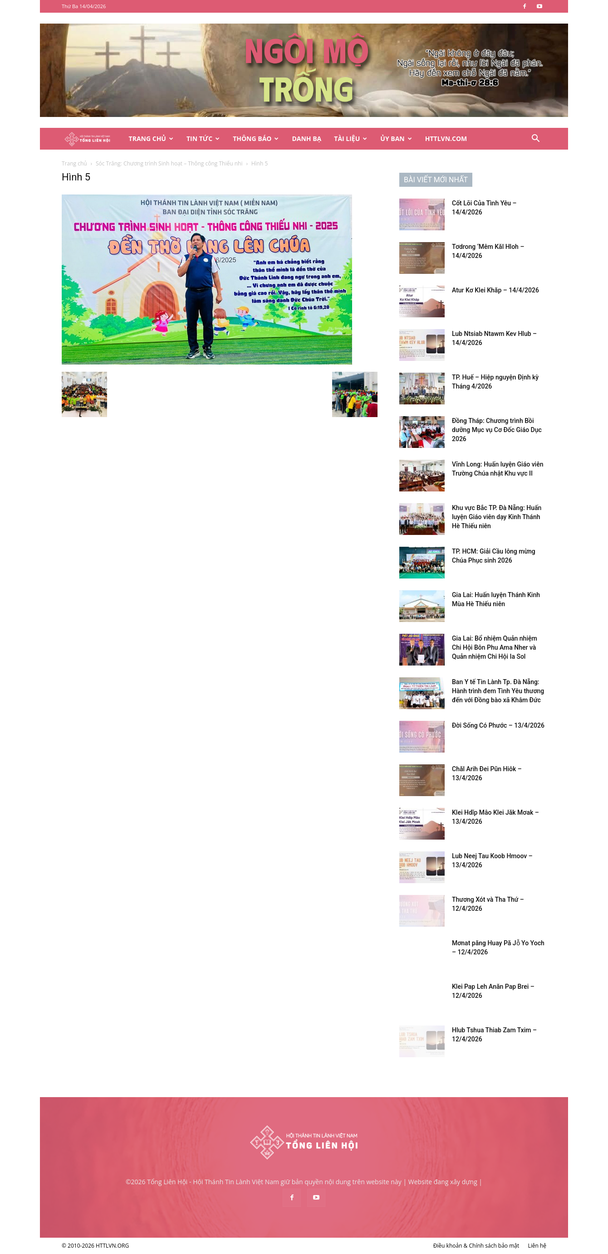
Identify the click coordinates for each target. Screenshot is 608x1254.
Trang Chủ (151, 138)
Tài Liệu (350, 138)
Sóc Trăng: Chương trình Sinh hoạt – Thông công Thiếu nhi (169, 163)
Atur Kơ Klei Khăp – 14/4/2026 (495, 290)
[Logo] (92, 139)
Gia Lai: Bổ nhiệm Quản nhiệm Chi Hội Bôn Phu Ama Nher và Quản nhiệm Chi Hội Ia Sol (494, 647)
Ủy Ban (396, 138)
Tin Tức (203, 138)
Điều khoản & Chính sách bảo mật (476, 1245)
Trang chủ (74, 163)
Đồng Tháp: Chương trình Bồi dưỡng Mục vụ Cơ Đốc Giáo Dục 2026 (497, 429)
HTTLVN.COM (446, 138)
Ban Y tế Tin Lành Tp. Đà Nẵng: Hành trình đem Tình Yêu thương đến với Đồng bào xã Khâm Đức (498, 691)
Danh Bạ (306, 138)
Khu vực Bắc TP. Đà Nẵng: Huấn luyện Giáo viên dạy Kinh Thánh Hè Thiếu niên (496, 517)
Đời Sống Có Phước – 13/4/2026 (498, 725)
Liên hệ (537, 1245)
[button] (535, 139)
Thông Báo (256, 138)
